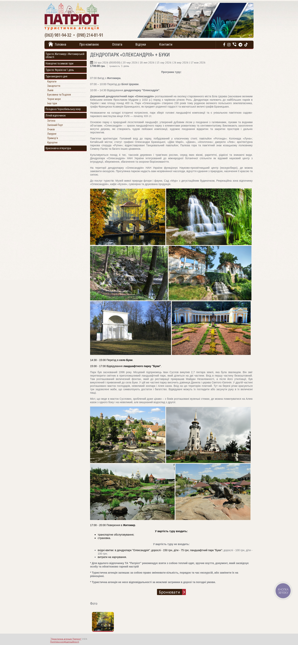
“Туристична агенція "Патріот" (65, 638)
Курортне (52, 142)
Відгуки (141, 44)
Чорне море (54, 99)
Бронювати (169, 592)
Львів (50, 90)
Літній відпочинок (56, 115)
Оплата (117, 44)
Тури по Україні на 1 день (60, 69)
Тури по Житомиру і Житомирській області (65, 55)
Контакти (165, 44)
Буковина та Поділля (59, 94)
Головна (60, 44)
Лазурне (51, 133)
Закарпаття (53, 85)
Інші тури (52, 103)
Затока (51, 120)
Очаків (51, 129)
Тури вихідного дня (56, 76)
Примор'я (52, 138)
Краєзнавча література (58, 148)
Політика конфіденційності (64, 641)
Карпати (51, 81)
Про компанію (89, 44)
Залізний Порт (55, 125)
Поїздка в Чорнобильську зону (63, 109)
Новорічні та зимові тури (59, 63)
